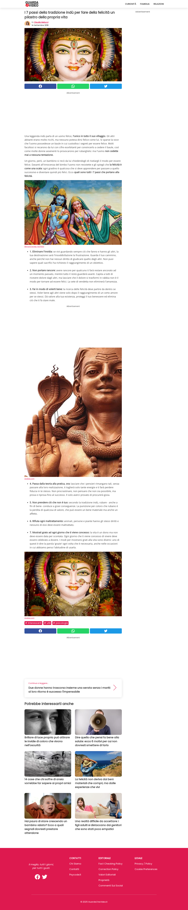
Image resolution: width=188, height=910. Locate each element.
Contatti (74, 869)
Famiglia (145, 3)
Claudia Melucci (41, 22)
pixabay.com (29, 478)
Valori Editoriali (107, 874)
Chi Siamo (75, 863)
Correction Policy (108, 869)
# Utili (47, 623)
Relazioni (158, 3)
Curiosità (130, 3)
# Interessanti (33, 623)
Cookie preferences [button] (146, 869)
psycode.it (75, 874)
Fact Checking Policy (110, 863)
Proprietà (104, 880)
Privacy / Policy (143, 863)
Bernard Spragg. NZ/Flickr (34, 246)
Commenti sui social (111, 885)
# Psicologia (60, 623)
